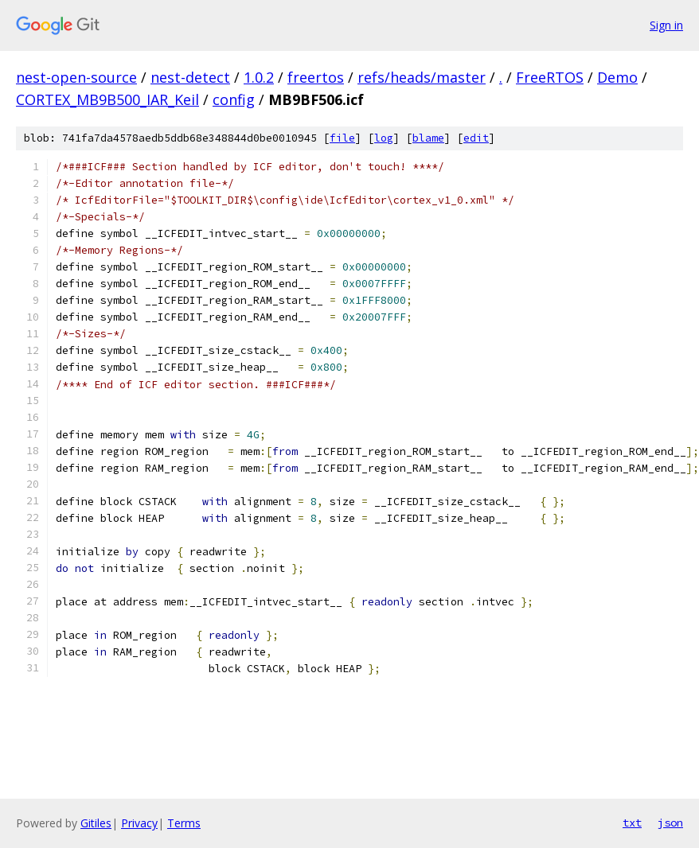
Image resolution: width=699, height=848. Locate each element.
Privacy (139, 822)
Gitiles (95, 822)
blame (428, 138)
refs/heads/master (421, 77)
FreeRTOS (550, 77)
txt (632, 822)
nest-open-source (76, 77)
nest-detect (190, 77)
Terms (184, 822)
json (670, 822)
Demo (617, 77)
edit (476, 138)
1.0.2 (259, 77)
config (234, 99)
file (342, 138)
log (383, 138)
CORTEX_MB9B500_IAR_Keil (107, 99)
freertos (315, 77)
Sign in (666, 25)
